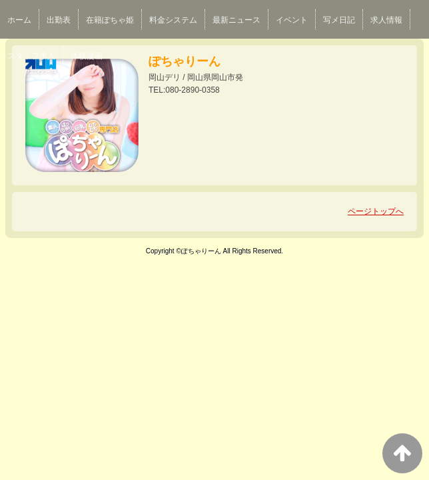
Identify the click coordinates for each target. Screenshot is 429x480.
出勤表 (59, 20)
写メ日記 (339, 20)
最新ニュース (236, 20)
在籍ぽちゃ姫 (110, 20)
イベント (292, 20)
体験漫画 (87, 56)
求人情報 (386, 20)
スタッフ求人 (31, 56)
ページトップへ (376, 211)
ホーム (19, 20)
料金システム (173, 20)
